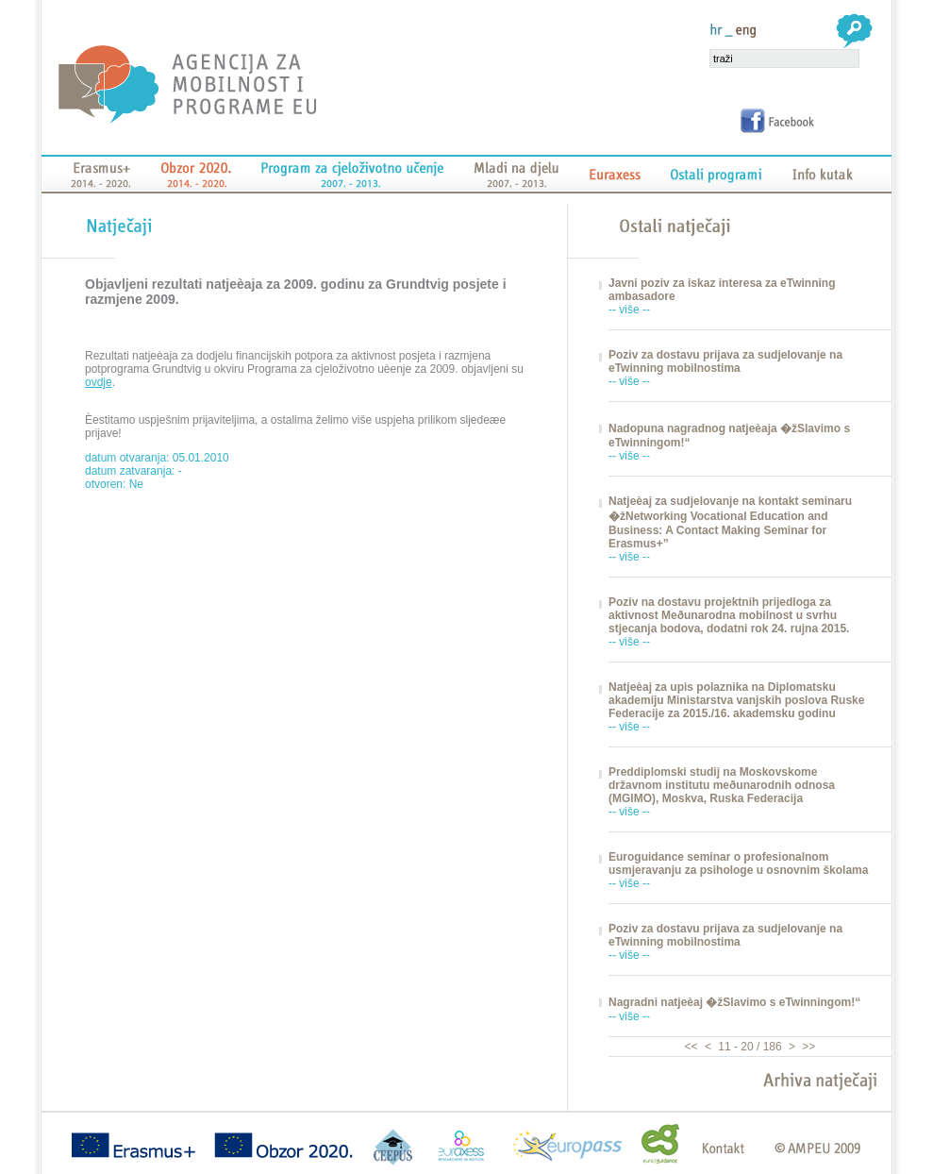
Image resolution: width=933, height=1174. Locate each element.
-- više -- (629, 309)
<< (693, 1046)
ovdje (98, 382)
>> (807, 1046)
